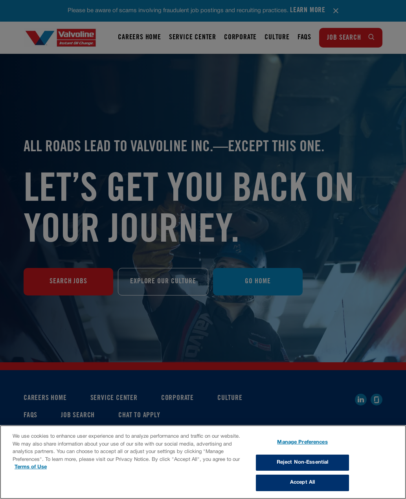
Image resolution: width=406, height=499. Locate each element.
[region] (203, 462)
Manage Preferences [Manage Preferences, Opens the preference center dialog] (302, 442)
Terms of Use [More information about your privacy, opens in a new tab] (31, 467)
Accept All (302, 482)
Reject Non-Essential (303, 462)
